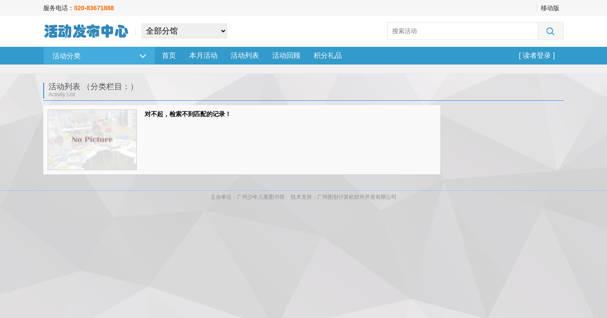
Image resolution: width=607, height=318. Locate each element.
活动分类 (99, 56)
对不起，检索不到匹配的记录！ (188, 113)
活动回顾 (286, 55)
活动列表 (245, 55)
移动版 (550, 8)
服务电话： (78, 8)
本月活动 (203, 55)
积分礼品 (328, 55)
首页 (169, 55)
